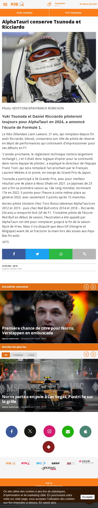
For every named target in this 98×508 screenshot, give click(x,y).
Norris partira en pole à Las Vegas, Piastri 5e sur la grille (47, 399)
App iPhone (85, 431)
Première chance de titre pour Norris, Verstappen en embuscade (38, 330)
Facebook (12, 431)
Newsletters (68, 431)
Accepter (87, 497)
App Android (49, 447)
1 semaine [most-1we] (18, 355)
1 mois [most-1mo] (31, 355)
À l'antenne (73, 12)
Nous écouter (90, 4)
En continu (24, 12)
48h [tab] (5, 355)
